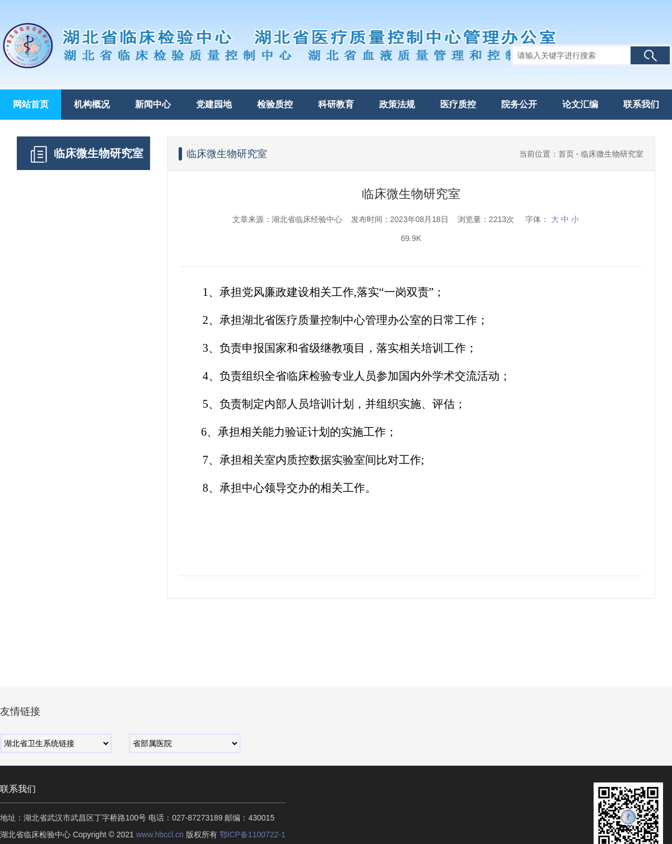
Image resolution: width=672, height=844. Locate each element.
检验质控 (275, 104)
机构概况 (92, 104)
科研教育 (336, 104)
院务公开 (519, 104)
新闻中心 (153, 104)
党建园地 (214, 104)
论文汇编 (580, 104)
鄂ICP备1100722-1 (253, 834)
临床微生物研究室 (612, 153)
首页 (566, 153)
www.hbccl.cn (160, 834)
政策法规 (397, 104)
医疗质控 (458, 104)
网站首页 (31, 104)
